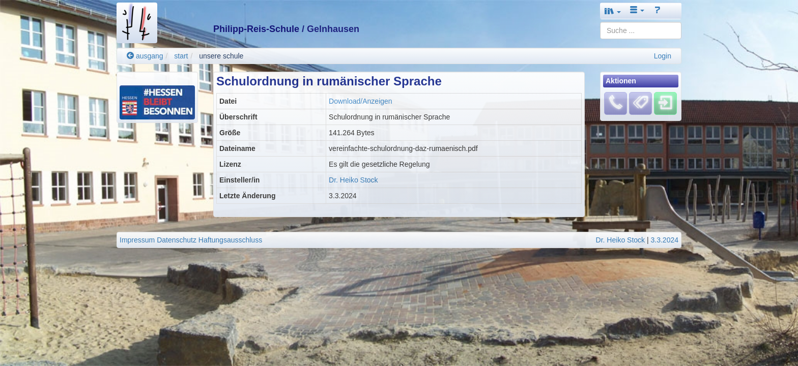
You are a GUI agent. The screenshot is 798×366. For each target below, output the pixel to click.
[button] (613, 11)
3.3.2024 (665, 240)
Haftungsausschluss (230, 240)
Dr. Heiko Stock (353, 180)
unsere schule (221, 56)
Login (662, 56)
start (181, 56)
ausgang (145, 56)
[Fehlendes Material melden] (615, 103)
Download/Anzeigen (360, 101)
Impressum (137, 240)
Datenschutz (176, 240)
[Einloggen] (665, 103)
